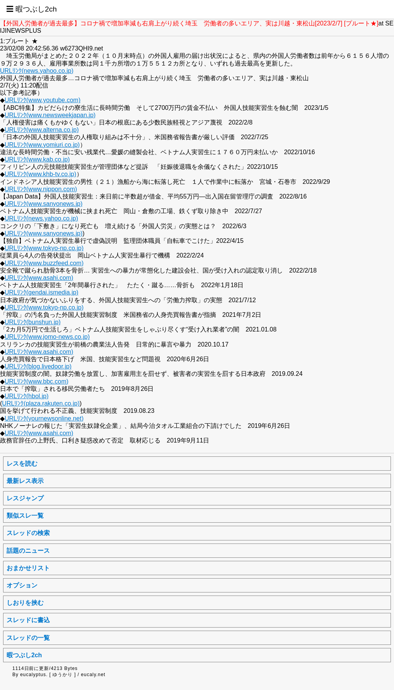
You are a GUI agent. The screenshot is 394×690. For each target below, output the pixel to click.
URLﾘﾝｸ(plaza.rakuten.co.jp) (40, 403)
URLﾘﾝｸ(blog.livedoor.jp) (38, 366)
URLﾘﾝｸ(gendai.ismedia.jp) (41, 292)
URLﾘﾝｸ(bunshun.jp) (33, 322)
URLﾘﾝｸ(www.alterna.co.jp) (42, 129)
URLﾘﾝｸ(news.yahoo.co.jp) (36, 70)
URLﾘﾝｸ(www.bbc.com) (36, 381)
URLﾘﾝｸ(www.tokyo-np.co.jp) (44, 248)
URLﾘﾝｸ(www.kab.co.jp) (37, 159)
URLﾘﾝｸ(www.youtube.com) (43, 100)
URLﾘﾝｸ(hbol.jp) (27, 396)
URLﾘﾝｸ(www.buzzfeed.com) (44, 263)
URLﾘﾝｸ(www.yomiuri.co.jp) (42, 144)
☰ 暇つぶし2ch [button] (31, 9)
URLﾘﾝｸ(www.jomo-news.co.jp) (47, 336)
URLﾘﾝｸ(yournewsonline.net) (44, 418)
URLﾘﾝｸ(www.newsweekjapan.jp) (50, 115)
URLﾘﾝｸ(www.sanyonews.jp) (44, 203)
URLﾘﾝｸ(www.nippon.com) (41, 189)
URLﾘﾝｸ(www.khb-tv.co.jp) (40, 174)
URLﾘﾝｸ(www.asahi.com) (39, 277)
